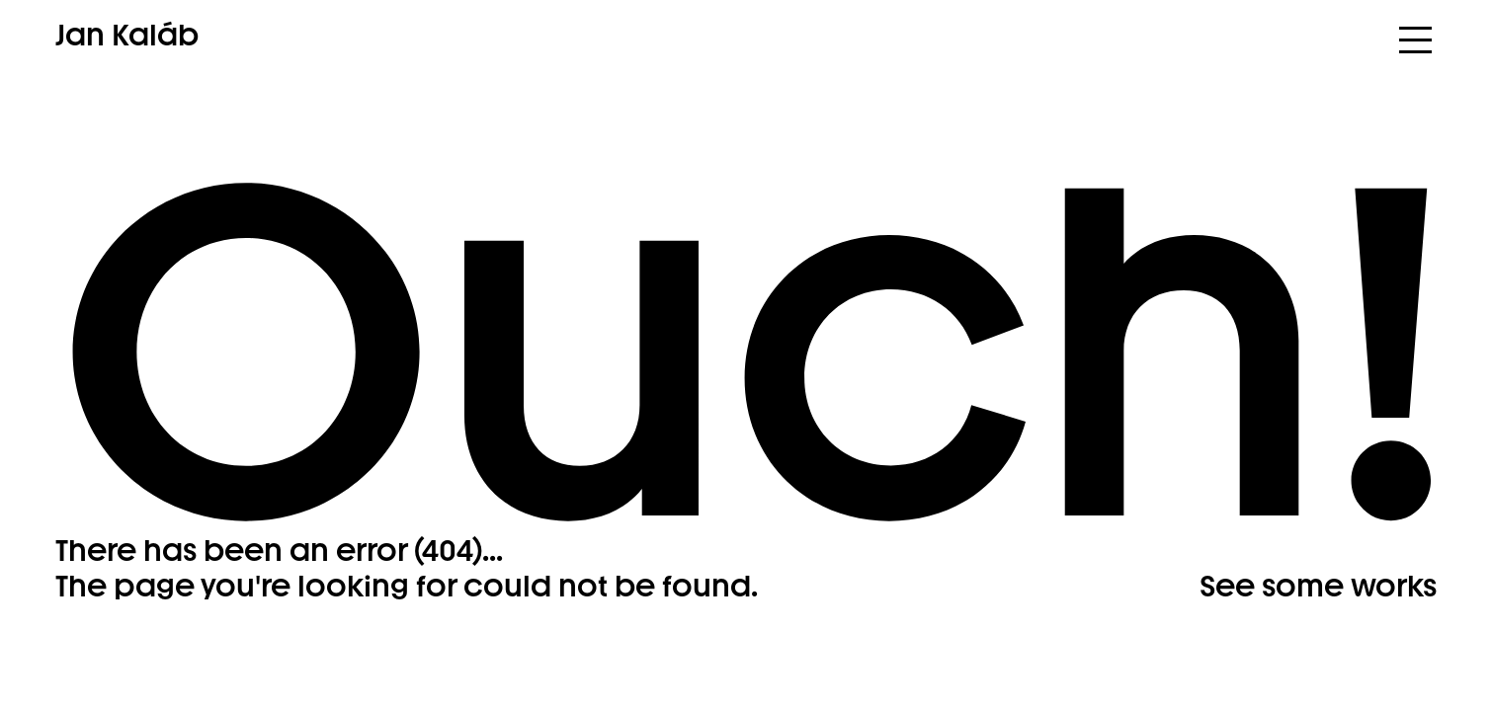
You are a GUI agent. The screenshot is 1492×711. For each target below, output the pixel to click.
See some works (1318, 586)
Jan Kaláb (127, 35)
